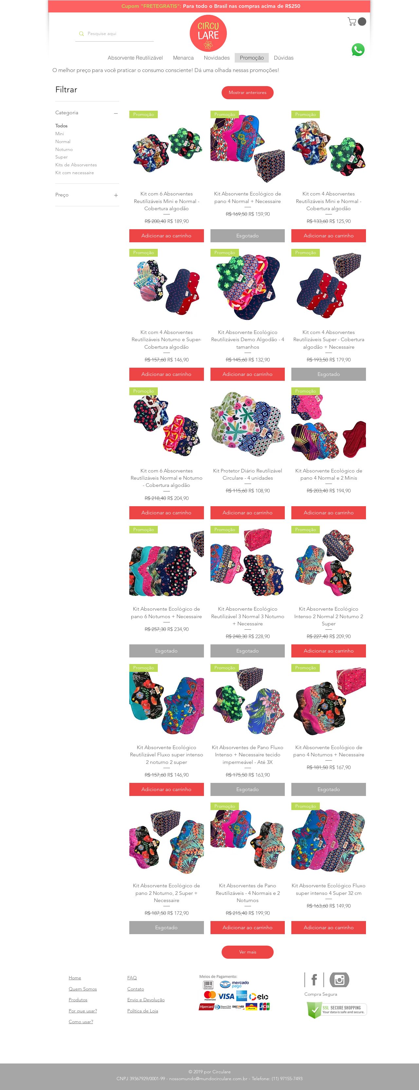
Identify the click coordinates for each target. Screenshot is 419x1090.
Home (75, 978)
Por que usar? (83, 1011)
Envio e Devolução (146, 1000)
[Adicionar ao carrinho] (166, 235)
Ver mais (247, 952)
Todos (61, 125)
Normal (62, 141)
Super (61, 156)
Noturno (64, 149)
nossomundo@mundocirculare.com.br (208, 1078)
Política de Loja (142, 1011)
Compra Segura (320, 994)
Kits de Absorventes (76, 164)
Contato (135, 989)
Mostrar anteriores (247, 92)
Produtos (78, 1000)
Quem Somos (83, 989)
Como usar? (81, 1022)
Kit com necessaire (74, 172)
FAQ (132, 978)
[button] (358, 21)
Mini (59, 133)
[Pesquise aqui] (114, 33)
